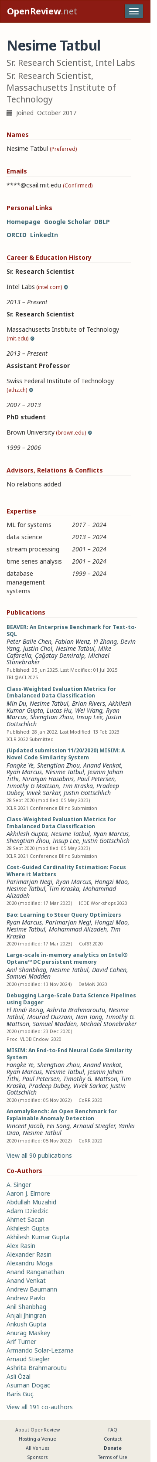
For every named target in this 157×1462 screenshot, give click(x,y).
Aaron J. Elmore (28, 1193)
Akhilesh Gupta (27, 834)
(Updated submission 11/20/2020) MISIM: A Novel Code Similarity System (66, 754)
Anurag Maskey (28, 1333)
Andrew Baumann (32, 1289)
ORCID (17, 235)
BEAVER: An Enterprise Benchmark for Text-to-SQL (72, 630)
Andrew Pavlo (26, 1298)
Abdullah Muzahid (31, 1202)
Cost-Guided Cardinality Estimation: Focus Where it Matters (66, 871)
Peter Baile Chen (29, 641)
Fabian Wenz (72, 641)
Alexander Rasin (29, 1254)
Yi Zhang (105, 641)
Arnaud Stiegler (94, 1126)
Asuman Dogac (28, 1385)
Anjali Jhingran (26, 1315)
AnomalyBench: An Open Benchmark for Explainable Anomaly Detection (62, 1115)
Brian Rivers (88, 703)
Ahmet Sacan (25, 1219)
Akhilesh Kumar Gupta (38, 1237)
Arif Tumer (21, 1341)
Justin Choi (37, 648)
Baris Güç (20, 1394)
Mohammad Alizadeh (78, 929)
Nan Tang (89, 1017)
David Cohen (109, 970)
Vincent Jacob (25, 1126)
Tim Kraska (77, 786)
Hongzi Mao (111, 881)
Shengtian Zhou (51, 717)
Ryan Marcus (24, 772)
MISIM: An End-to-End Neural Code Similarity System (69, 1054)
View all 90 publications (39, 1155)
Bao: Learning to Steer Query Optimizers (64, 914)
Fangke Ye (20, 765)
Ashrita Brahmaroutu (76, 1010)
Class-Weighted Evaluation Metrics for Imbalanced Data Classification (61, 692)
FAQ (112, 1430)
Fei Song (58, 1126)
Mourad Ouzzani (49, 1017)
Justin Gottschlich (87, 793)
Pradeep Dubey (49, 1085)
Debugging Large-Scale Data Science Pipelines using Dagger (71, 999)
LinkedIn (44, 235)
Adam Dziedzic (27, 1211)
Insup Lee (89, 717)
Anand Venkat (102, 765)
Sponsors (37, 1457)
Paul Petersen (96, 779)
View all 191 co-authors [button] (40, 1407)
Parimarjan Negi (29, 881)
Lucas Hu (59, 710)
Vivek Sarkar (43, 793)
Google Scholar (67, 222)
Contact (113, 1439)
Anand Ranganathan (35, 1272)
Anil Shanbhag (26, 970)
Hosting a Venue (37, 1439)
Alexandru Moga (30, 1263)
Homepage (24, 222)
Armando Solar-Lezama (40, 1350)
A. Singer (19, 1184)
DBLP (102, 222)
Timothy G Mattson (33, 786)
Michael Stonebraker (108, 1024)
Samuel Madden (29, 976)
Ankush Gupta (26, 1324)
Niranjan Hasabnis (48, 779)
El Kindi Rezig (25, 1010)
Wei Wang (88, 710)
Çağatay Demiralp (60, 655)
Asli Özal (19, 1376)
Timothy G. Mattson (90, 1078)
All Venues (37, 1448)
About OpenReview (37, 1430)
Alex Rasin (21, 1245)
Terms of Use (112, 1457)
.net (42, 11)
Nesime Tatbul (75, 648)
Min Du (16, 703)
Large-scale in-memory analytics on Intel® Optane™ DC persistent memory (67, 958)
